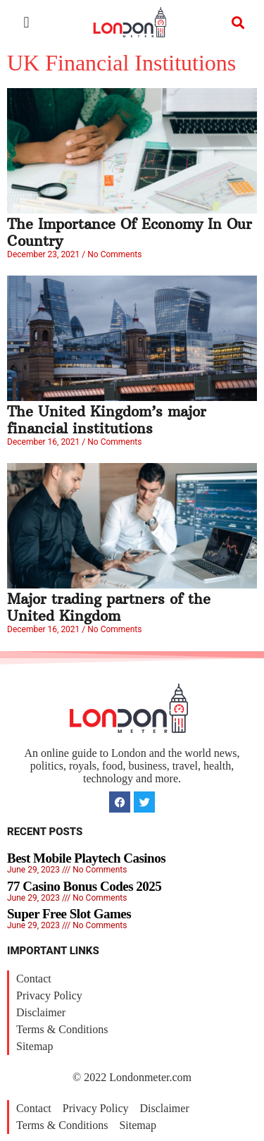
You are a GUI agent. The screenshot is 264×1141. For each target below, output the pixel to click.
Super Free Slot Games (69, 913)
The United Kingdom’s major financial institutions (106, 419)
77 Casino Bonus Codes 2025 (84, 886)
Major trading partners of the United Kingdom (108, 607)
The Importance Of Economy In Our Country (129, 232)
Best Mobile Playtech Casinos (86, 858)
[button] (26, 22)
